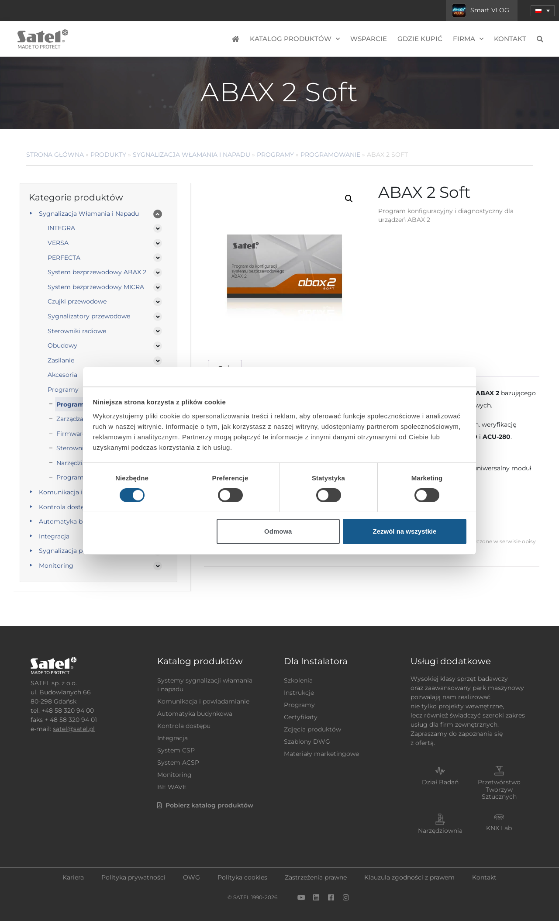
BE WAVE (171, 787)
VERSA (58, 243)
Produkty (108, 155)
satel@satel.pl (74, 729)
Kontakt (510, 38)
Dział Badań (440, 782)
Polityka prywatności (133, 877)
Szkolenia (298, 680)
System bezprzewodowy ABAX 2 (97, 272)
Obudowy (62, 345)
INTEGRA (61, 228)
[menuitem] (543, 10)
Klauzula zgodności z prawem (409, 877)
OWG (191, 877)
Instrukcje (299, 693)
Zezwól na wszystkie (404, 531)
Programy (275, 155)
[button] (349, 199)
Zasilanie (61, 360)
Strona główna (55, 155)
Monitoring (56, 565)
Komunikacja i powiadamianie (203, 701)
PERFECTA (64, 258)
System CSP (176, 750)
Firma (468, 39)
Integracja (172, 738)
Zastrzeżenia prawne (316, 877)
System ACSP (178, 762)
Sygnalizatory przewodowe (89, 316)
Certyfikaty (300, 717)
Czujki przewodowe (77, 301)
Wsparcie (368, 38)
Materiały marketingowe (321, 754)
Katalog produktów (295, 39)
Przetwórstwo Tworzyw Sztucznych (499, 789)
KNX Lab (499, 828)
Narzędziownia (440, 831)
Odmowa (278, 531)
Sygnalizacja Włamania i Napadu (191, 155)
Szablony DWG (307, 741)
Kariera (73, 877)
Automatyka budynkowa (194, 713)
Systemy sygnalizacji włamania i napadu (204, 684)
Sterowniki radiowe (77, 331)
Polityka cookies (242, 877)
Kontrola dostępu (183, 726)
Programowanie (330, 155)
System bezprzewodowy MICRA (96, 287)
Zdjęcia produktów (312, 729)
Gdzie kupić (419, 38)
